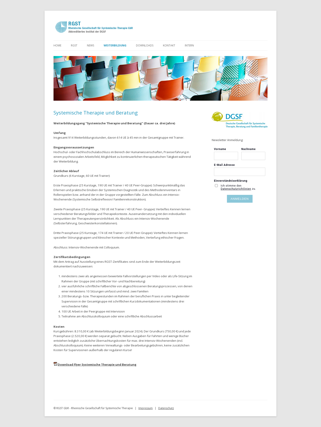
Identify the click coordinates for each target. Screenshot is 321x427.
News (90, 45)
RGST (74, 45)
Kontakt (169, 45)
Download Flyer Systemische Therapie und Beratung (97, 364)
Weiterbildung (115, 45)
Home (57, 45)
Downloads (144, 45)
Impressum (145, 408)
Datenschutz (166, 408)
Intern (189, 45)
